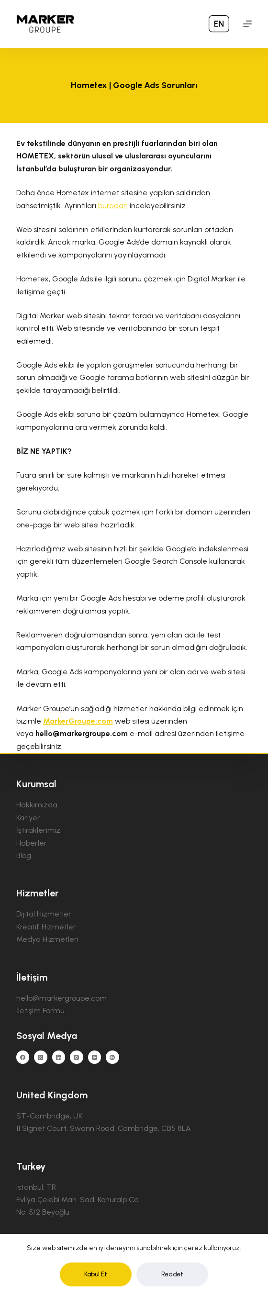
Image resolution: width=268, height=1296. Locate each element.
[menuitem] (218, 23)
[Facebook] (23, 1057)
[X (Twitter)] (40, 1057)
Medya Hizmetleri (47, 939)
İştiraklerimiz (38, 830)
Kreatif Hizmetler (46, 926)
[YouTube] (94, 1057)
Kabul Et (95, 1274)
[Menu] (247, 24)
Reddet (172, 1274)
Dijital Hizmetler (43, 913)
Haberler (31, 843)
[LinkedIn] (59, 1057)
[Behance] (112, 1057)
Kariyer (28, 817)
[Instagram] (76, 1057)
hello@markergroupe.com (61, 998)
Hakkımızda (36, 804)
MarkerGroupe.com (78, 721)
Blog (23, 855)
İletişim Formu (40, 1010)
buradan (113, 205)
